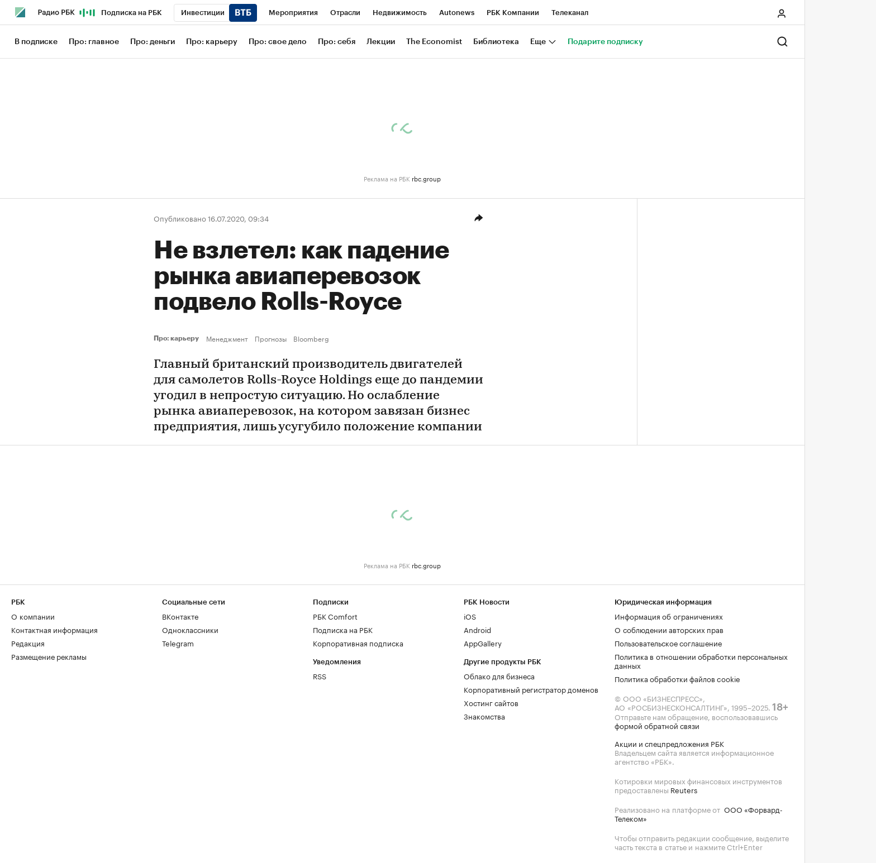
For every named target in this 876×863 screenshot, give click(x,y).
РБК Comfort (335, 615)
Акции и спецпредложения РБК (669, 743)
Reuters (683, 789)
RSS (319, 675)
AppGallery (483, 642)
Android (477, 629)
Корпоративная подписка (358, 642)
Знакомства (484, 715)
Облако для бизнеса (499, 675)
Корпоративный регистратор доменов (531, 688)
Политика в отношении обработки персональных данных (701, 660)
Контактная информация (54, 629)
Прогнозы (271, 338)
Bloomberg (311, 338)
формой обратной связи (657, 725)
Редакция (28, 642)
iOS (470, 615)
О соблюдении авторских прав (669, 629)
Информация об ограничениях (669, 615)
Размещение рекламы (49, 655)
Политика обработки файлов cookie (677, 678)
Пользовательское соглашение (668, 642)
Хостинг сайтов (491, 702)
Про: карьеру (178, 338)
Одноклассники (190, 629)
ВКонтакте (180, 615)
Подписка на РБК (343, 629)
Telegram (178, 642)
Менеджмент (227, 338)
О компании (33, 615)
